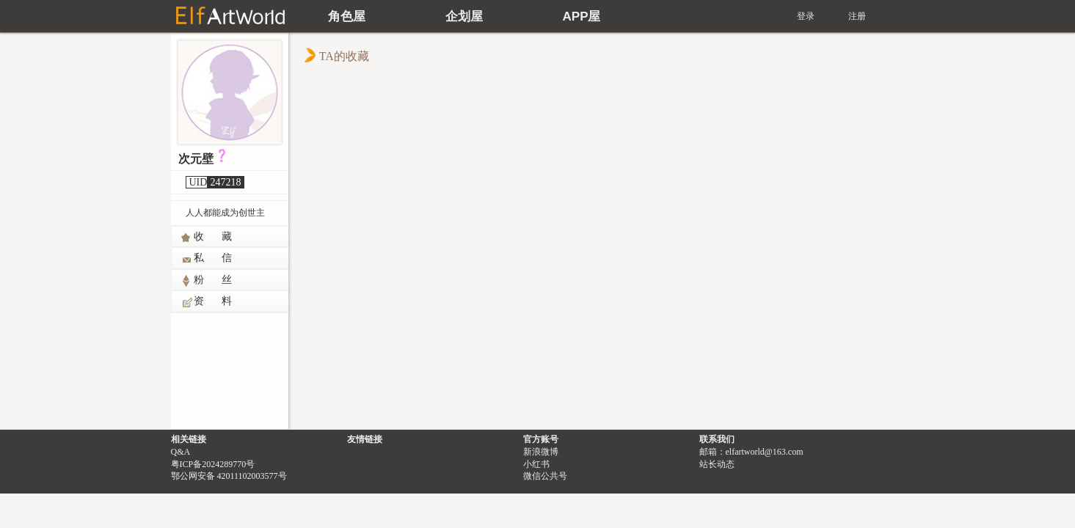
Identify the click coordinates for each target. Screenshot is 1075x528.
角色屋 (346, 16)
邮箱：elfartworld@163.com (751, 452)
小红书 (536, 464)
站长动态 (717, 464)
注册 (857, 16)
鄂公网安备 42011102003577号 (229, 476)
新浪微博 (540, 452)
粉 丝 (207, 280)
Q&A (181, 452)
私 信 (207, 258)
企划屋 (464, 16)
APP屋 (582, 16)
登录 (806, 16)
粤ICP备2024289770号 (213, 464)
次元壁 (196, 159)
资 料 (207, 302)
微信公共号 (545, 476)
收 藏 (207, 237)
